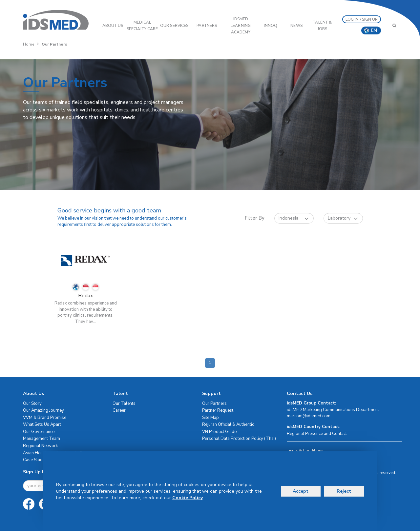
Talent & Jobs (322, 25)
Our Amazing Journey (43, 410)
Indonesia (294, 218)
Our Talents (124, 403)
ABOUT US (112, 25)
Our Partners (214, 403)
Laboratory (343, 218)
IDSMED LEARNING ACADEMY (241, 25)
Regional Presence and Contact (317, 434)
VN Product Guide (219, 432)
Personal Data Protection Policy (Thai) (239, 439)
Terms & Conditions (305, 450)
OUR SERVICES (174, 25)
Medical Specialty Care (142, 25)
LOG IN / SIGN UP (362, 19)
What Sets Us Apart (42, 424)
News (296, 25)
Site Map (210, 418)
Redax (85, 295)
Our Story (32, 403)
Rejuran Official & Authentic (228, 424)
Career (119, 410)
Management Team (41, 439)
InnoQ (271, 25)
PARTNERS (207, 25)
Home (28, 44)
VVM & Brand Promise (44, 418)
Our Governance (38, 432)
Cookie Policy (187, 498)
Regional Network (40, 446)
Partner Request (217, 410)
